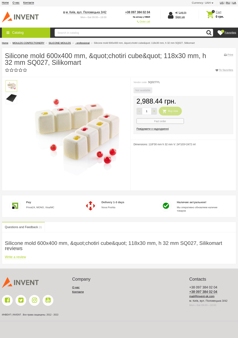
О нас (15, 2)
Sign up (180, 16)
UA (234, 2)
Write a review (15, 257)
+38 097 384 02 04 (137, 12)
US (222, 2)
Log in (182, 12)
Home (5, 2)
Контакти (28, 2)
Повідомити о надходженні (152, 128)
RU (228, 2)
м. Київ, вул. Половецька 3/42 (86, 12)
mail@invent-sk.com (201, 296)
